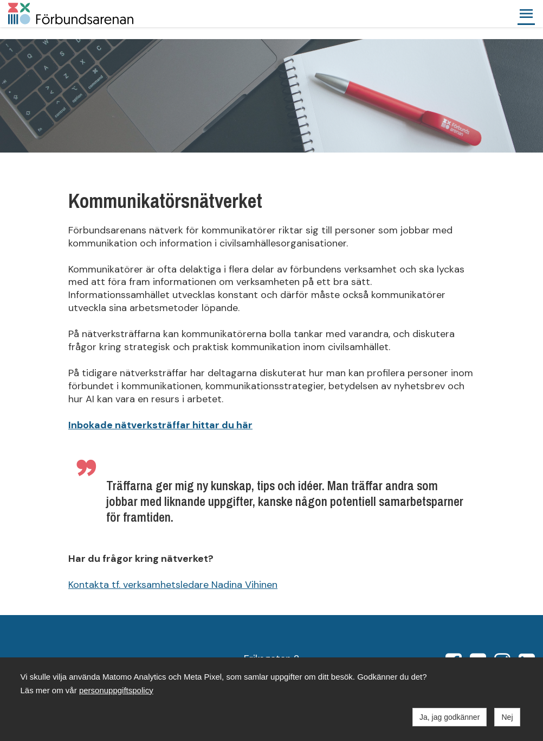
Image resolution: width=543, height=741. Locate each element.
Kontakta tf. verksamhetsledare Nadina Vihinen (172, 584)
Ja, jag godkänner (449, 717)
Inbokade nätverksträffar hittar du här (160, 425)
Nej (507, 717)
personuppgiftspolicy (116, 690)
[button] (526, 13)
